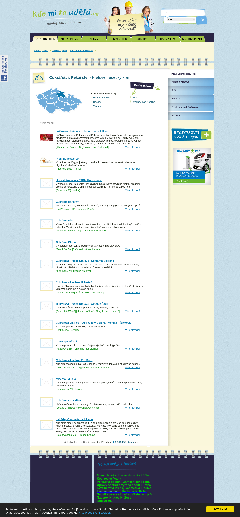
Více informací (132, 147)
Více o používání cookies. (95, 513)
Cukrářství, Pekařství (81, 50)
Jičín (134, 97)
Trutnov (97, 106)
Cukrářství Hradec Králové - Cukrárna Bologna (85, 260)
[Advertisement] (169, 50)
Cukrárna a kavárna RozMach (74, 360)
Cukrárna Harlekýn (67, 201)
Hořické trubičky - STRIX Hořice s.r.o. (79, 180)
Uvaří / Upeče (59, 50)
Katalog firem (41, 50)
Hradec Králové (101, 97)
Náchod (97, 102)
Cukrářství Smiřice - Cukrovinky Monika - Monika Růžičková (93, 322)
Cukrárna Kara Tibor (68, 400)
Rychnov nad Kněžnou (144, 102)
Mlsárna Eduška (66, 378)
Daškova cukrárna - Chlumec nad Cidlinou (82, 131)
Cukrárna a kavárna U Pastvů (74, 282)
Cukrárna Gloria (66, 242)
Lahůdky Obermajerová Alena (74, 419)
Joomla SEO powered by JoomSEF (43, 443)
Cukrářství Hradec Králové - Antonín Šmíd (82, 303)
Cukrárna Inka (64, 220)
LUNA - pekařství (66, 341)
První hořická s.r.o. (67, 158)
